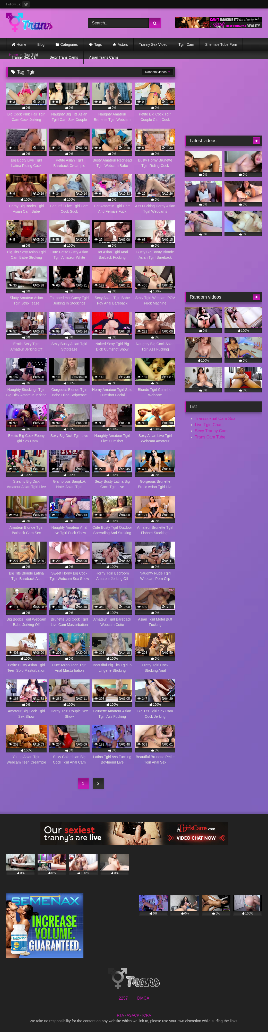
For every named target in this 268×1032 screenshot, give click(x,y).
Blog (41, 44)
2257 (123, 998)
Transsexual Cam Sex (215, 418)
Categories (69, 44)
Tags (98, 44)
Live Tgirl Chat (208, 425)
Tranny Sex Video (153, 44)
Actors (123, 44)
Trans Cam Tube (210, 437)
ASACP (133, 1015)
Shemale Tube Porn (221, 44)
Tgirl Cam (186, 44)
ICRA (146, 1015)
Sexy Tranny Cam (211, 431)
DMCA (143, 998)
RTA (120, 1015)
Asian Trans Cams (103, 57)
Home (21, 44)
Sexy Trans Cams (64, 57)
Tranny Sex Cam (25, 57)
